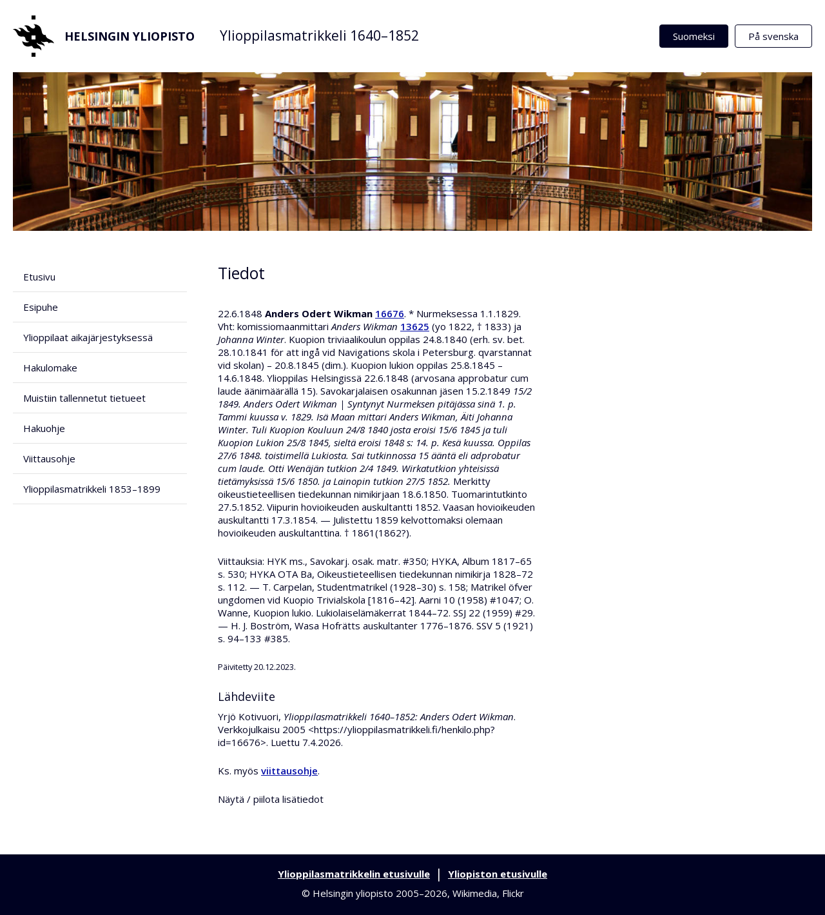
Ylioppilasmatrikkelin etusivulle (354, 873)
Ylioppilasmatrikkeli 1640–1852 (319, 35)
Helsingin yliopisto (104, 36)
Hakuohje (44, 428)
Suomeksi (694, 36)
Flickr (513, 893)
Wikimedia (474, 893)
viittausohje (289, 770)
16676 (389, 313)
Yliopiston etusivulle (497, 873)
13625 (414, 326)
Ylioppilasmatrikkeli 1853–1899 (91, 488)
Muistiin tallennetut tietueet (84, 397)
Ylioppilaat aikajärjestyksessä (88, 337)
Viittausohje (49, 458)
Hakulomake (50, 367)
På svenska (773, 36)
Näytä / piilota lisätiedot (271, 798)
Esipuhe (40, 306)
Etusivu (39, 276)
